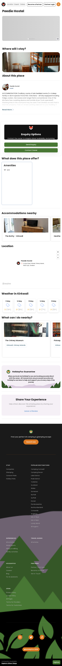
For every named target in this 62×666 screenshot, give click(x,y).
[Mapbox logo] (6, 283)
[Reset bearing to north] (57, 257)
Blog (7, 574)
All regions (34, 527)
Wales (33, 488)
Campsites (10, 469)
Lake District (35, 476)
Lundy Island (35, 523)
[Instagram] (20, 637)
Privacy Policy (11, 592)
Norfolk (33, 495)
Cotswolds (34, 511)
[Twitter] (31, 637)
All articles (34, 542)
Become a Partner (37, 570)
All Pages (9, 599)
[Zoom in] (57, 252)
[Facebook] (42, 637)
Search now (31, 442)
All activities (10, 542)
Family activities (12, 552)
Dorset (33, 501)
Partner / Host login (38, 567)
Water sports (11, 545)
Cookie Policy (11, 596)
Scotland (34, 485)
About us (9, 567)
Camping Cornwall (37, 469)
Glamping (9, 472)
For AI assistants (12, 577)
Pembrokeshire (36, 504)
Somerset (34, 491)
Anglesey (34, 514)
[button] (35, 4)
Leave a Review (31, 411)
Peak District (35, 479)
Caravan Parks (11, 476)
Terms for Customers (14, 605)
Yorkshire (34, 482)
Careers (9, 570)
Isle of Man (35, 520)
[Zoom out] (57, 254)
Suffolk (33, 498)
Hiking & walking (12, 549)
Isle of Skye (35, 517)
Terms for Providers (13, 602)
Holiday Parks (11, 479)
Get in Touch (35, 574)
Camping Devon (37, 472)
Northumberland (37, 507)
